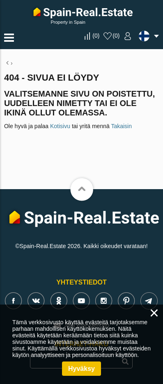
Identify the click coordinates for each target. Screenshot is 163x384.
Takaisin (121, 126)
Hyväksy (81, 368)
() (95, 35)
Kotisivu (60, 126)
